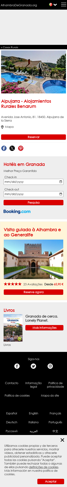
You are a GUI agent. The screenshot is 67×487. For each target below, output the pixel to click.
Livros (9, 310)
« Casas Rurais (9, 47)
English (33, 413)
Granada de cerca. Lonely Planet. (41, 318)
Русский (12, 431)
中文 (55, 431)
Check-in (10, 177)
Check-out (11, 189)
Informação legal (33, 384)
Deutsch (11, 422)
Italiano (33, 422)
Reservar (33, 137)
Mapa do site (50, 395)
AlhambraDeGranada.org (19, 5)
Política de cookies (17, 395)
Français (55, 413)
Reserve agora (34, 292)
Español (11, 413)
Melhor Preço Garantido (20, 171)
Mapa (7, 127)
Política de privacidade (55, 384)
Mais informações (44, 327)
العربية (34, 431)
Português (55, 422)
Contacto (11, 383)
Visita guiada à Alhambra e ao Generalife (32, 232)
